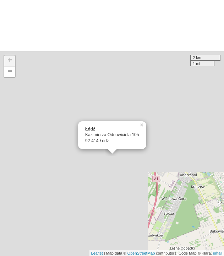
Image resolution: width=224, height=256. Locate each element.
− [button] (9, 71)
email (217, 253)
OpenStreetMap (141, 253)
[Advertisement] (112, 25)
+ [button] (9, 60)
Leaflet (97, 253)
